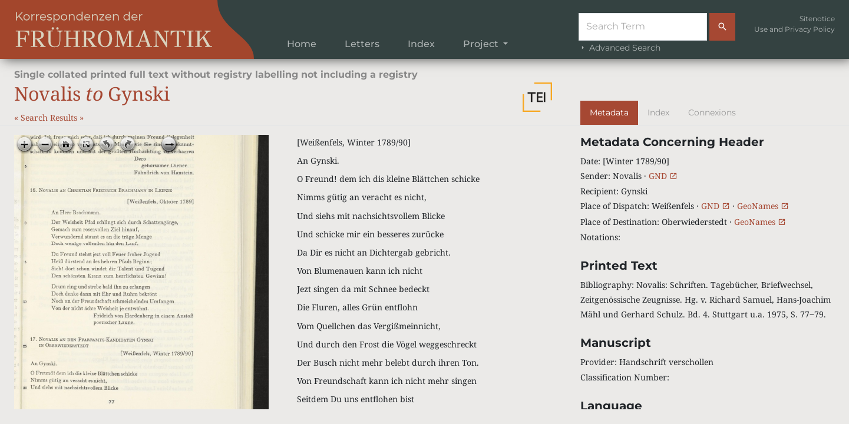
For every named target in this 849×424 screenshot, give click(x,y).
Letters (362, 43)
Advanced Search (619, 47)
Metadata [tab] (609, 112)
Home (301, 43)
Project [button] (482, 43)
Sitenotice (817, 18)
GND (663, 175)
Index (421, 43)
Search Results (50, 117)
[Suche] (643, 27)
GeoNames (763, 205)
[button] (537, 97)
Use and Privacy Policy (794, 29)
